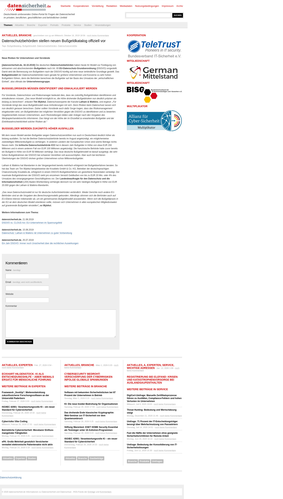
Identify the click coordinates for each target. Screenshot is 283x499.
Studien (88, 25)
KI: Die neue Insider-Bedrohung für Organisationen (91, 404)
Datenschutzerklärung (11, 477)
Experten (42, 25)
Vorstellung (98, 6)
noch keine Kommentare (98, 35)
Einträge (91, 492)
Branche (31, 25)
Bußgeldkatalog (14, 46)
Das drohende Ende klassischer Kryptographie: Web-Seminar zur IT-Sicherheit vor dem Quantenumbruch (89, 415)
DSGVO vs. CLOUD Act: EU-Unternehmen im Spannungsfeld (32, 222)
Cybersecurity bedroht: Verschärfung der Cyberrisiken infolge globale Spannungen (88, 376)
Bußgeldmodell (29, 46)
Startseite (65, 6)
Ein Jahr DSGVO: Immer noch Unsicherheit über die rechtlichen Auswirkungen (40, 243)
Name (13, 270)
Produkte (66, 25)
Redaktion (111, 6)
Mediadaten (126, 6)
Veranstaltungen (103, 25)
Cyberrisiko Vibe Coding (14, 421)
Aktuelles (19, 25)
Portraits (54, 25)
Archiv (179, 6)
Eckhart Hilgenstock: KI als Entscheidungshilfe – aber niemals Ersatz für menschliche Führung (28, 376)
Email (24, 282)
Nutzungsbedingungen (147, 6)
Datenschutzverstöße (67, 46)
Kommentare (105, 492)
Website (9, 294)
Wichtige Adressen (141, 367)
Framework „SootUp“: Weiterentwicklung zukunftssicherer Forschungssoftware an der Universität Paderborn (25, 395)
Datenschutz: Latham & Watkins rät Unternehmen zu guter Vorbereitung (37, 233)
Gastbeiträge (96, 458)
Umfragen (157, 461)
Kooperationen (81, 6)
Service (77, 25)
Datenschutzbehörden (47, 46)
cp (50, 35)
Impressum (168, 6)
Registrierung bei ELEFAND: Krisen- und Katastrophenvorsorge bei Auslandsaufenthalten (152, 379)
